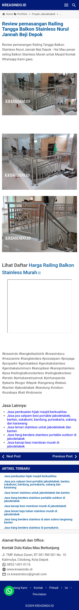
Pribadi (53, 588)
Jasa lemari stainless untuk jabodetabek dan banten (37, 492)
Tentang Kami (18, 588)
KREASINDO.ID (14, 5)
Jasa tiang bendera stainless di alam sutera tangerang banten (38, 521)
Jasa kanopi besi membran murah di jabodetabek (35, 506)
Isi (66, 588)
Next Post (13, 456)
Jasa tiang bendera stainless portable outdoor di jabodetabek (34, 499)
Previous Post (63, 456)
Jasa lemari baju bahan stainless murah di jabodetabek (30, 513)
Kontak (38, 588)
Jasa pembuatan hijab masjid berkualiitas (37, 412)
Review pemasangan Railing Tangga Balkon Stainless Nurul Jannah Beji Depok (35, 29)
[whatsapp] (9, 591)
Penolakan (39, 594)
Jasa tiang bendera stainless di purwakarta (31, 527)
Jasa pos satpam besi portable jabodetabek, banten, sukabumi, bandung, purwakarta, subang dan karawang (41, 419)
